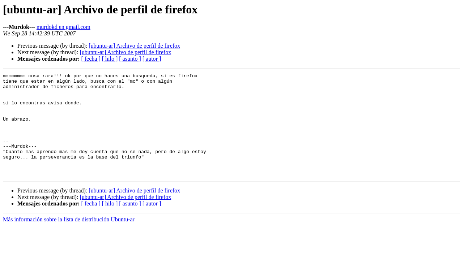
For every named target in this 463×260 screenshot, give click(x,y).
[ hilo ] (110, 59)
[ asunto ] (130, 59)
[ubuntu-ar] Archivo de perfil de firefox (134, 46)
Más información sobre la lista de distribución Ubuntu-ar (69, 240)
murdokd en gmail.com (63, 27)
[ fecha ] (90, 59)
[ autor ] (152, 59)
